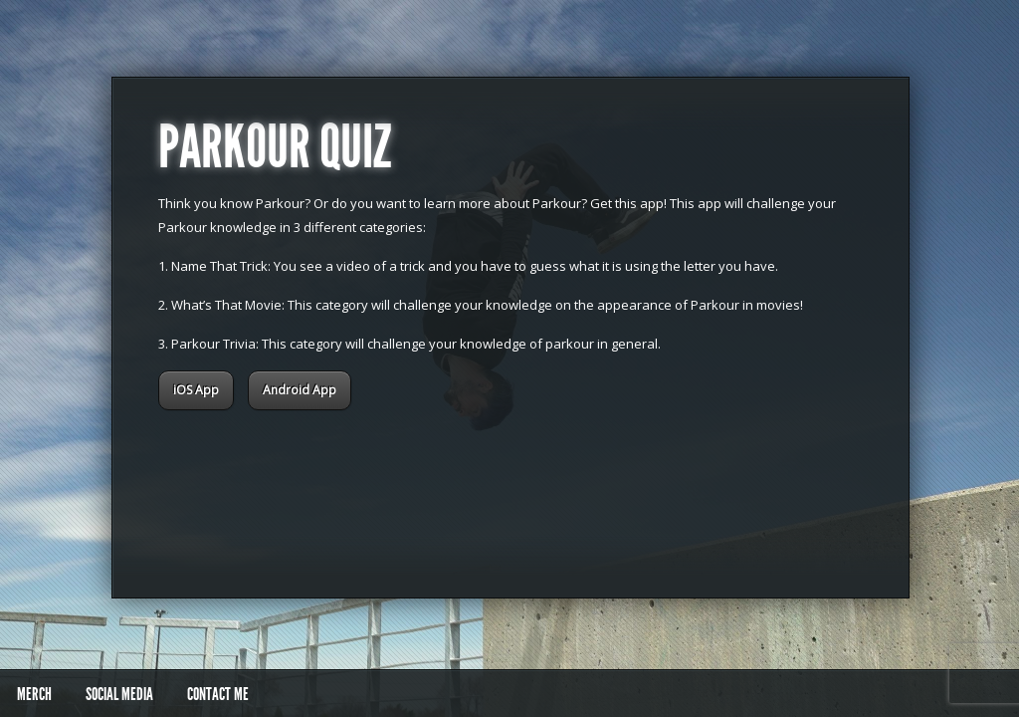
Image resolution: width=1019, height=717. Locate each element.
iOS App (196, 389)
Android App (299, 389)
